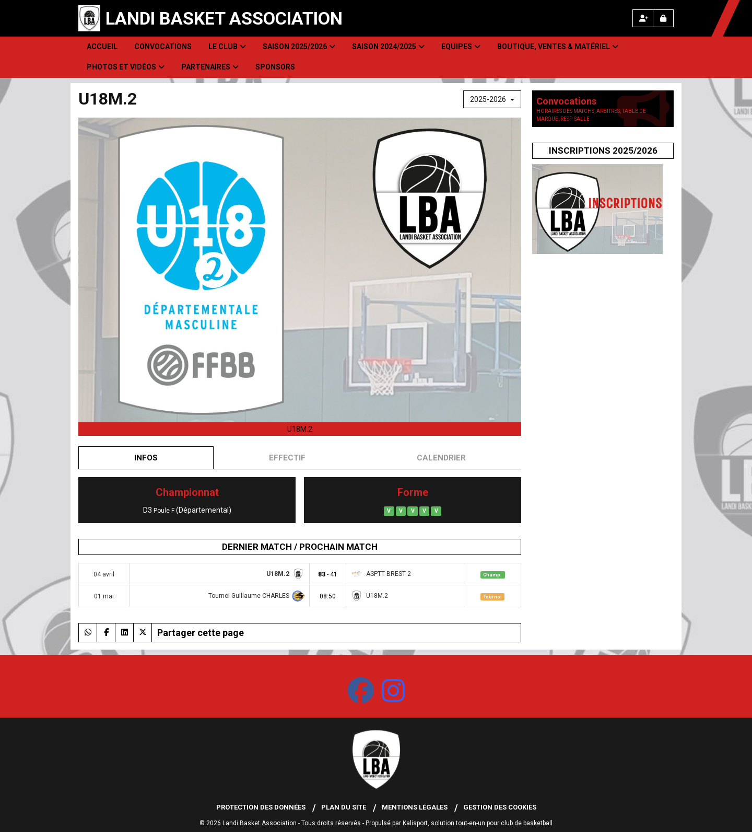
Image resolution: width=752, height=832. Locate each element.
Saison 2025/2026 (299, 46)
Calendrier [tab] (441, 458)
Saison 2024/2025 (388, 46)
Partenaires (210, 67)
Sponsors (275, 67)
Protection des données (261, 807)
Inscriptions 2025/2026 (603, 150)
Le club (227, 46)
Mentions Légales (415, 807)
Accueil (102, 46)
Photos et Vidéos (125, 67)
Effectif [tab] (287, 458)
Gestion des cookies (499, 807)
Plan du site (343, 807)
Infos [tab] (146, 458)
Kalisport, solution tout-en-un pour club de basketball (478, 823)
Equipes (460, 46)
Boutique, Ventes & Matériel (557, 46)
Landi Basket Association (224, 18)
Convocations (163, 46)
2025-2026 (492, 99)
